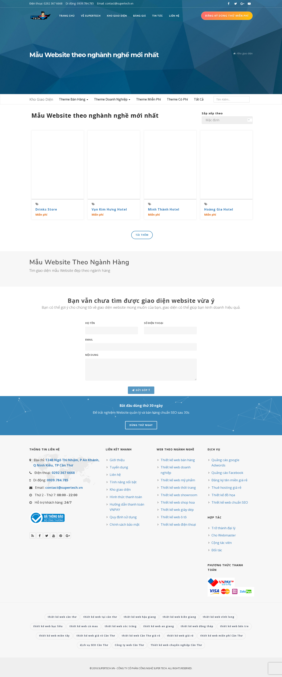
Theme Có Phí (177, 99)
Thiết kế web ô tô (174, 517)
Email (89, 362)
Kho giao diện (120, 489)
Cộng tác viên (222, 542)
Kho (41, 99)
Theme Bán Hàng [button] (73, 99)
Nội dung (91, 377)
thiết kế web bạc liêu (48, 626)
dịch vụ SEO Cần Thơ (94, 645)
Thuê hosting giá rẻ (226, 487)
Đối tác (217, 550)
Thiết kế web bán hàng (178, 460)
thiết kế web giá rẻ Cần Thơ (95, 635)
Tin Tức (157, 15)
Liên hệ (115, 474)
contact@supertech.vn (64, 487)
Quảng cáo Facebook (227, 472)
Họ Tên (90, 345)
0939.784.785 (57, 480)
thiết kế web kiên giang (179, 617)
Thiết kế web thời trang (178, 487)
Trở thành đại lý (223, 528)
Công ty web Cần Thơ (129, 645)
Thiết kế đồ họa (223, 495)
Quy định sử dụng (123, 517)
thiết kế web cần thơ (62, 617)
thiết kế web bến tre (234, 626)
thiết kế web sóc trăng (120, 626)
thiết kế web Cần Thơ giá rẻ (141, 635)
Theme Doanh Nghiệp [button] (112, 99)
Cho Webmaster (224, 535)
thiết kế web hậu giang (140, 617)
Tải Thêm (142, 235)
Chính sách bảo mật (124, 524)
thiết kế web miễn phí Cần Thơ (221, 635)
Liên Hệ (174, 15)
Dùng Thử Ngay (141, 425)
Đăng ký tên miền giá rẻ (229, 480)
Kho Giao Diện (117, 15)
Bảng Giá (139, 15)
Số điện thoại (153, 345)
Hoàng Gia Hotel (218, 209)
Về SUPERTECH (91, 15)
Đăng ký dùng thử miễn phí (227, 15)
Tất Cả (198, 99)
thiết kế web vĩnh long (218, 617)
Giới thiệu (117, 460)
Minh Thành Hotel (163, 209)
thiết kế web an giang (158, 626)
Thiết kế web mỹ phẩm (178, 480)
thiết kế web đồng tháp (197, 626)
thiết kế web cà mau (83, 626)
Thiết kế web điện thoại (178, 524)
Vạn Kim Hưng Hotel (109, 209)
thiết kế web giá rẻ (180, 635)
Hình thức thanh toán (126, 497)
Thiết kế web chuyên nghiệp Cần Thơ (176, 645)
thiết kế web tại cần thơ (100, 617)
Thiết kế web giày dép (177, 509)
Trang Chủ (67, 15)
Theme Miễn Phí (148, 99)
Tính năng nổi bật (123, 482)
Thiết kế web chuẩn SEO (230, 502)
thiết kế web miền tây (54, 635)
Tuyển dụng (119, 467)
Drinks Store (46, 209)
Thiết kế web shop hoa (178, 502)
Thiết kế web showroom (179, 495)
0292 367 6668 (63, 472)
